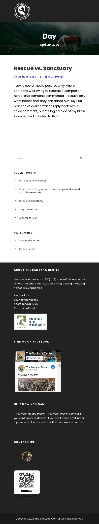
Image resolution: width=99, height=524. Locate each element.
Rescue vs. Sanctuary (43, 68)
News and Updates (29, 240)
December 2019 (28, 218)
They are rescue (28, 209)
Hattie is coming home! (32, 180)
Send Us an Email (24, 308)
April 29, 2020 (27, 76)
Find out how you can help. (68, 422)
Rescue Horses (54, 76)
